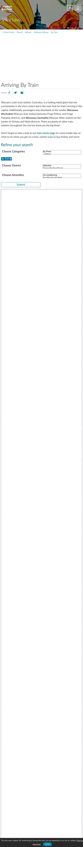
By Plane (62, 151)
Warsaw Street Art (58, 28)
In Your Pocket (75, 28)
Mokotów (62, 165)
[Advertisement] (50, 56)
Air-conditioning (62, 175)
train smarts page (46, 133)
